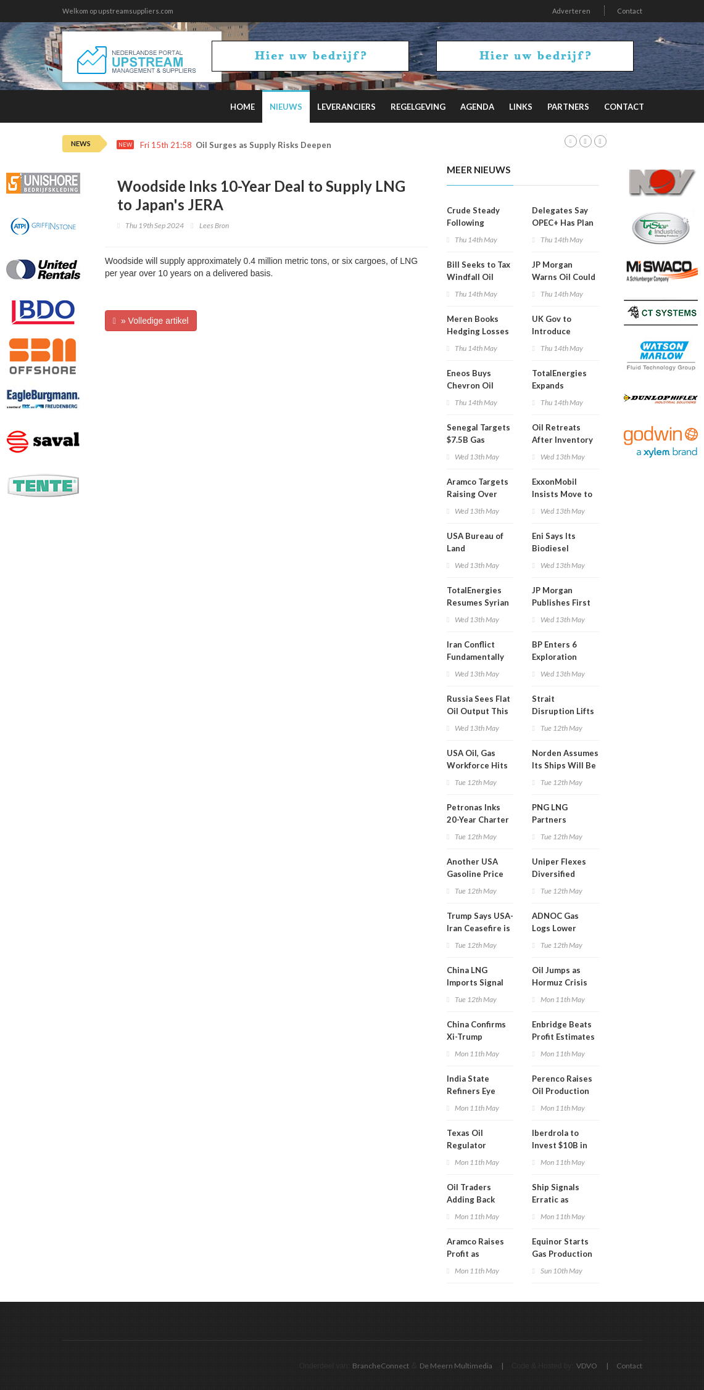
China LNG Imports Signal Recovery (475, 982)
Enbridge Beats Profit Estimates (563, 1030)
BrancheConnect (380, 1365)
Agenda (477, 107)
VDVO (586, 1365)
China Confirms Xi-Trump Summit (476, 1036)
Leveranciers (346, 107)
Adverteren (571, 11)
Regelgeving (418, 107)
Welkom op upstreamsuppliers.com (117, 11)
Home (242, 107)
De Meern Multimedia (456, 1365)
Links (520, 107)
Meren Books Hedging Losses (478, 325)
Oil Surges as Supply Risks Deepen (263, 145)
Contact (629, 11)
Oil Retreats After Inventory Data (562, 439)
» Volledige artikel (151, 321)
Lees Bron (214, 225)
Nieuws (286, 107)
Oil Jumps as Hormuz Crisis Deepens (559, 982)
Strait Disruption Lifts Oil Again (563, 711)
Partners (568, 107)
